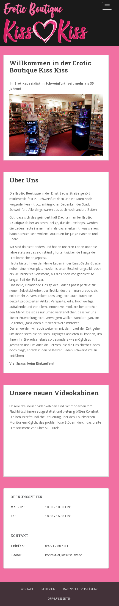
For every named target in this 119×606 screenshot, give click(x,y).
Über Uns (24, 180)
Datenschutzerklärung (80, 589)
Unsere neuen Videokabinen (54, 393)
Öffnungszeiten (59, 599)
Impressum (48, 589)
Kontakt (27, 589)
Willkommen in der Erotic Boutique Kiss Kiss (50, 66)
